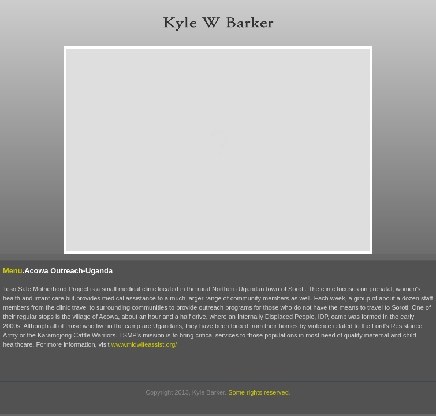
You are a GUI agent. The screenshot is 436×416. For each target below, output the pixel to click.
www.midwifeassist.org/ (144, 344)
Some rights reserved (258, 392)
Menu (13, 270)
